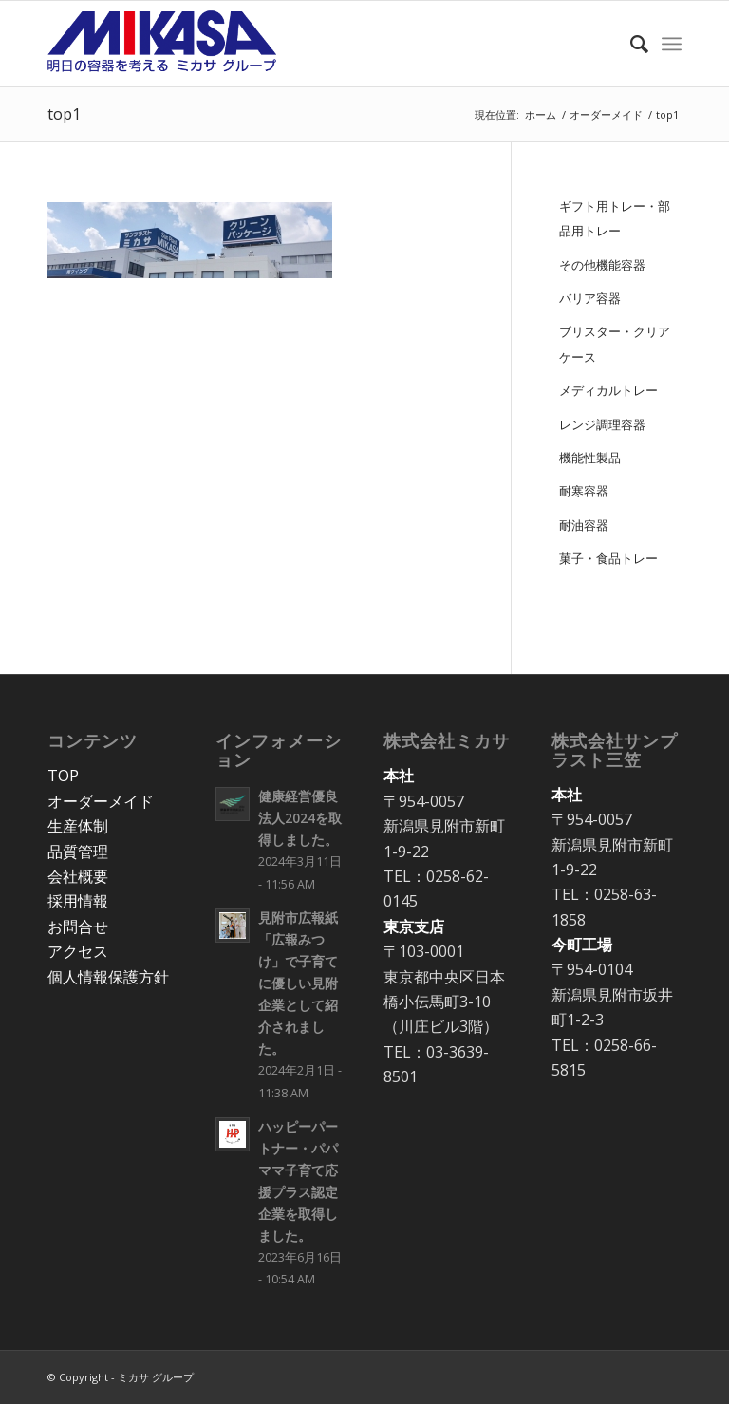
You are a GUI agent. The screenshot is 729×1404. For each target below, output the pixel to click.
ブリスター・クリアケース (614, 344)
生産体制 (77, 825)
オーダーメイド (100, 801)
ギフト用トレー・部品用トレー (614, 218)
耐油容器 (583, 525)
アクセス (77, 951)
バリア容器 (590, 298)
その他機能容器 (602, 264)
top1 (64, 113)
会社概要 (77, 876)
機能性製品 (590, 457)
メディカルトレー (608, 390)
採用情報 (77, 900)
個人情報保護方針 (108, 976)
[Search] (629, 43)
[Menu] (672, 43)
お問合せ (77, 926)
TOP (63, 775)
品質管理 (77, 851)
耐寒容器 (583, 490)
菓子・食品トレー (608, 558)
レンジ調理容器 (602, 424)
